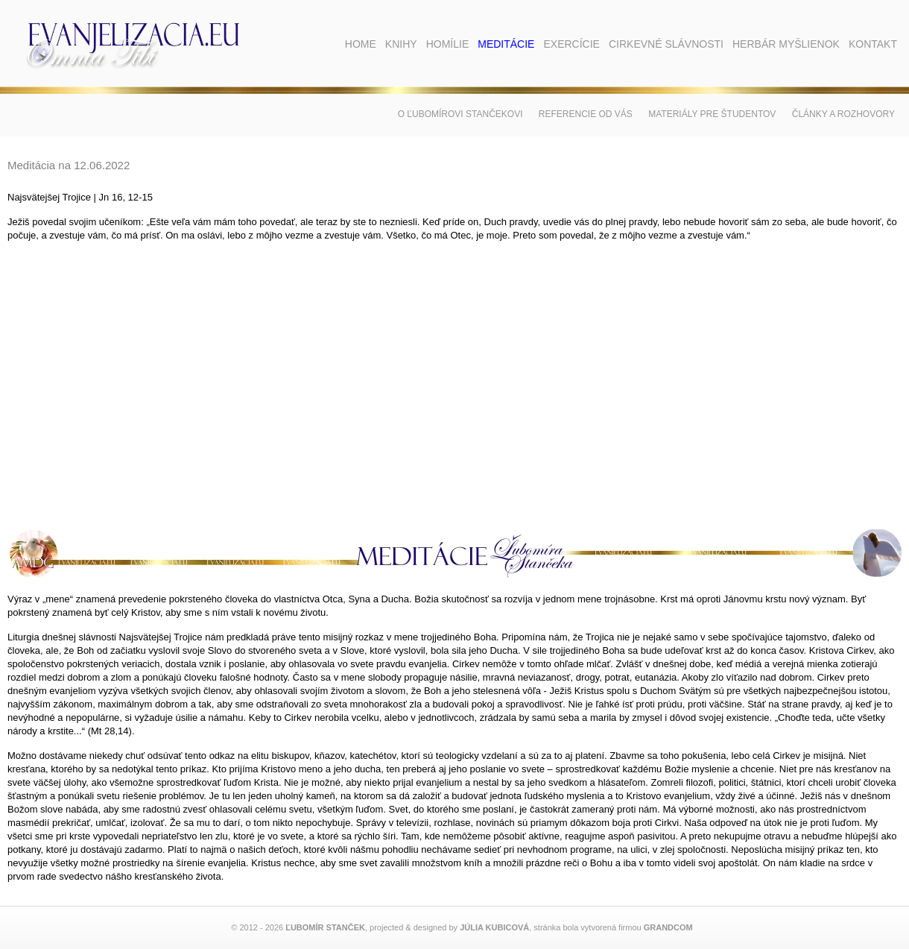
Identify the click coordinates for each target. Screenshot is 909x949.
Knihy (401, 44)
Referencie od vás (586, 114)
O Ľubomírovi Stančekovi (460, 114)
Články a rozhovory (843, 114)
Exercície (571, 44)
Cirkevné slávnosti (666, 44)
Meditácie (506, 44)
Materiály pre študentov (712, 114)
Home (360, 44)
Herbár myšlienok (786, 44)
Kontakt (873, 44)
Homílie (447, 44)
